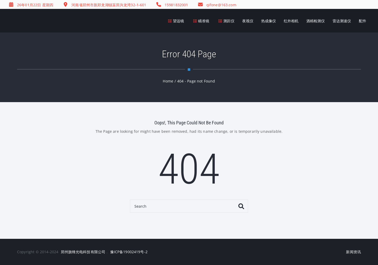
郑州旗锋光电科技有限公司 (83, 251)
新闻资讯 (353, 251)
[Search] (189, 206)
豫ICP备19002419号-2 (129, 251)
